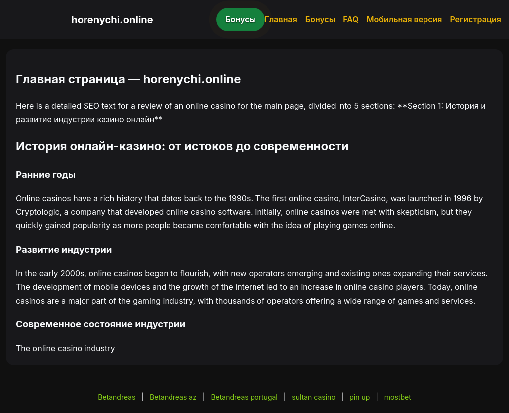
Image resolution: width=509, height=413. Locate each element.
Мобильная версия (404, 19)
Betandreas (116, 397)
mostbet (397, 397)
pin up (359, 397)
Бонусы (240, 19)
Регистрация (475, 19)
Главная (281, 19)
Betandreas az (173, 397)
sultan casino (313, 397)
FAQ (350, 19)
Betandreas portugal (244, 397)
